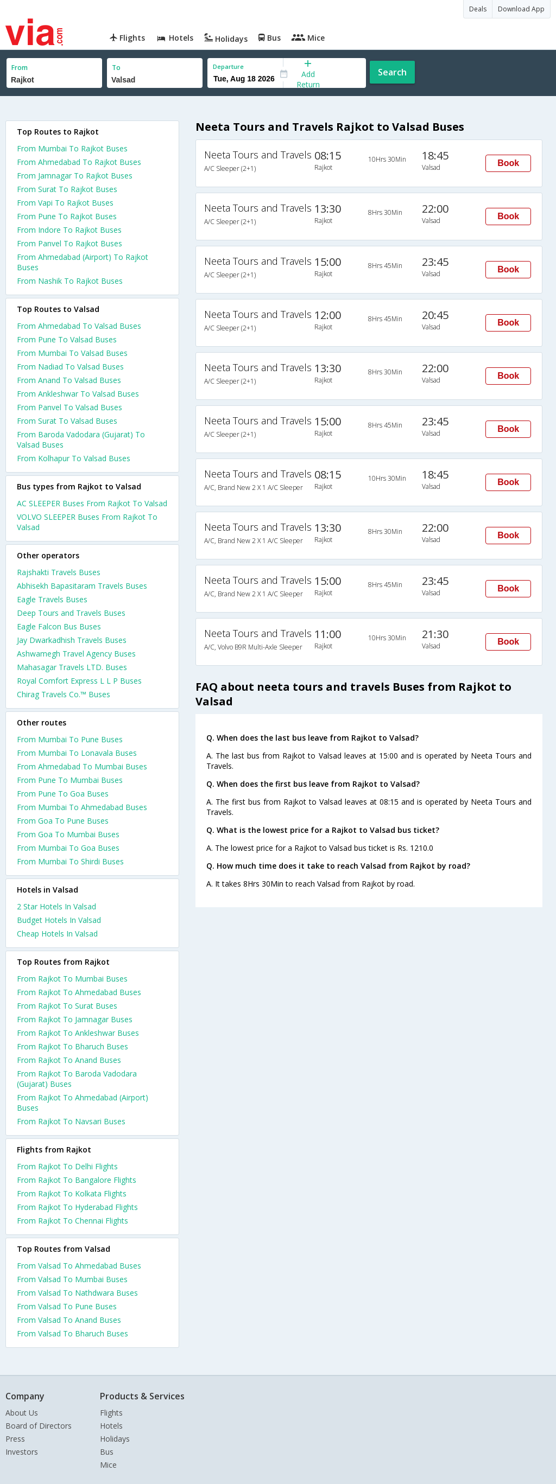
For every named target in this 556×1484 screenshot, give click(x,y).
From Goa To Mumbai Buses (68, 834)
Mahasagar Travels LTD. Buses (72, 667)
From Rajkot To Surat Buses (67, 1006)
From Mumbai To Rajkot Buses (72, 148)
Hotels (111, 1426)
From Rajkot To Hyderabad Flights (77, 1207)
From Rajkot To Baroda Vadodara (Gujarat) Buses (77, 1078)
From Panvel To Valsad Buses (69, 407)
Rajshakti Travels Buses (58, 572)
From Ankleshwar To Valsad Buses (78, 393)
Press (15, 1439)
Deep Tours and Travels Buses (71, 613)
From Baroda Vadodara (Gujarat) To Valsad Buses (81, 439)
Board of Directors (38, 1426)
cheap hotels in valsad (57, 933)
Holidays (115, 1439)
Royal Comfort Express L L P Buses (79, 681)
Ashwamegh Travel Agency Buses (76, 653)
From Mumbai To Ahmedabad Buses (82, 807)
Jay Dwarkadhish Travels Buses (72, 640)
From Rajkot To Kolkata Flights (72, 1193)
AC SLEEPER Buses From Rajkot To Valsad (92, 503)
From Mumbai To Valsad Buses (72, 353)
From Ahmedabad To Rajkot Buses (79, 162)
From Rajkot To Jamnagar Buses (74, 1019)
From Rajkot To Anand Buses (69, 1060)
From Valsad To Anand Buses (69, 1320)
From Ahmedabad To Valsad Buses (79, 326)
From (19, 67)
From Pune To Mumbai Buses (70, 780)
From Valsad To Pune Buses (67, 1306)
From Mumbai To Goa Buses (68, 848)
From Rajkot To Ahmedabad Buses (79, 992)
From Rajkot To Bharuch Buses (72, 1046)
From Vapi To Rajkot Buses (65, 203)
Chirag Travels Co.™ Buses (63, 694)
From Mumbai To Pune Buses (70, 739)
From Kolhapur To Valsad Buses (73, 458)
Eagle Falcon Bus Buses (59, 626)
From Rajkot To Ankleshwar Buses (78, 1033)
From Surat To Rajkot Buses (67, 189)
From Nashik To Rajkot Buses (70, 281)
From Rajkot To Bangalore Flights (76, 1180)
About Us (21, 1412)
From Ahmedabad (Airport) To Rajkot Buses (82, 262)
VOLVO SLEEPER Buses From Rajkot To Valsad (87, 522)
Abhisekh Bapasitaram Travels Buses (82, 586)
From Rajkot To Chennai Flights (72, 1220)
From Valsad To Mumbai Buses (72, 1279)
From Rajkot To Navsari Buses (71, 1121)
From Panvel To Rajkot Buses (69, 243)
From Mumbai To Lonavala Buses (77, 753)
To (116, 67)
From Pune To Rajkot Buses (67, 216)
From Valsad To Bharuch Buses (72, 1333)
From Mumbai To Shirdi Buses (70, 861)
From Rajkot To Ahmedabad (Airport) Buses (82, 1102)
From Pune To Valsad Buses (67, 339)
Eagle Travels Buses (52, 599)
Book (508, 163)
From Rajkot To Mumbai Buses (72, 978)
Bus (106, 1452)
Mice (108, 1465)
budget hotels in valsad (59, 920)
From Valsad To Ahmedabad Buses (79, 1265)
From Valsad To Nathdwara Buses (77, 1293)
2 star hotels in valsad (56, 906)
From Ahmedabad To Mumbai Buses (82, 766)
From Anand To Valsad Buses (69, 380)
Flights (111, 1412)
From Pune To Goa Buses (63, 793)
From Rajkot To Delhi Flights (67, 1166)
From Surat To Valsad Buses (67, 421)
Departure (228, 66)
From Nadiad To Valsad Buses (70, 366)
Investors (21, 1452)
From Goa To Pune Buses (63, 821)
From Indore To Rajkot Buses (69, 230)
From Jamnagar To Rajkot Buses (74, 175)
